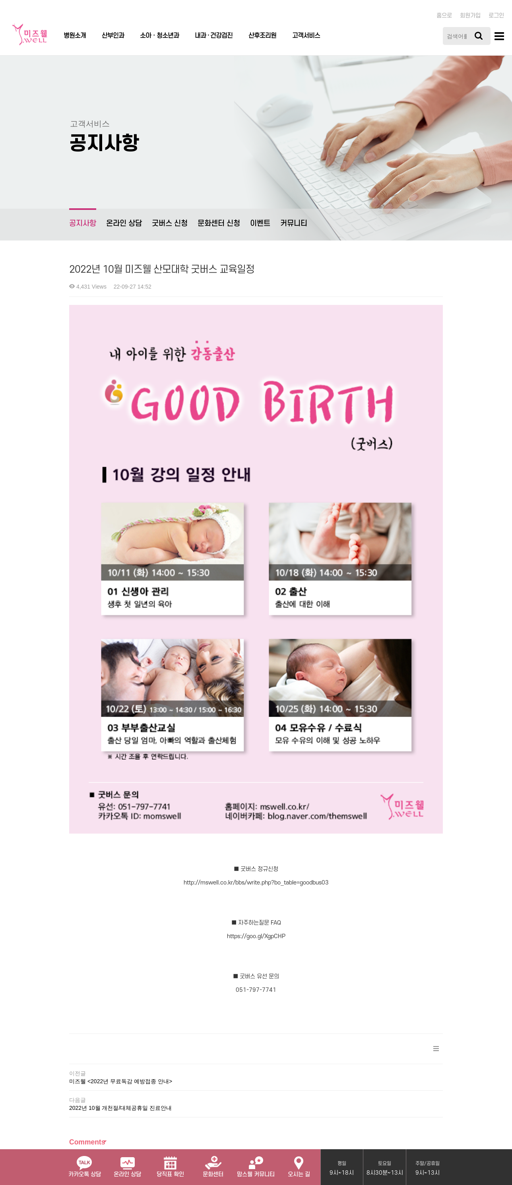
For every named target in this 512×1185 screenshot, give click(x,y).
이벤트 (260, 223)
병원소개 (75, 35)
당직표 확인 (170, 1163)
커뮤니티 (293, 223)
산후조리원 (262, 35)
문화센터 (213, 1163)
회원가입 (470, 15)
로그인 (496, 15)
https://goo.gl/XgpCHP (256, 742)
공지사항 (82, 218)
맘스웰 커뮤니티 (256, 1163)
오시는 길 (299, 1163)
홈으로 (444, 15)
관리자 (269, 1070)
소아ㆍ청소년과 (159, 35)
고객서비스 (306, 35)
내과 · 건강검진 (214, 35)
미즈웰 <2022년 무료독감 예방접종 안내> (120, 887)
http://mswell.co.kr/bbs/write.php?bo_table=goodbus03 (256, 688)
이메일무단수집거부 (226, 1070)
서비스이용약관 (173, 1070)
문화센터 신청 (219, 223)
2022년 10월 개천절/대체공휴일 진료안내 (120, 914)
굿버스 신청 (170, 223)
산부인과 (113, 35)
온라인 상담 (124, 223)
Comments (87, 948)
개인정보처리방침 (122, 1070)
